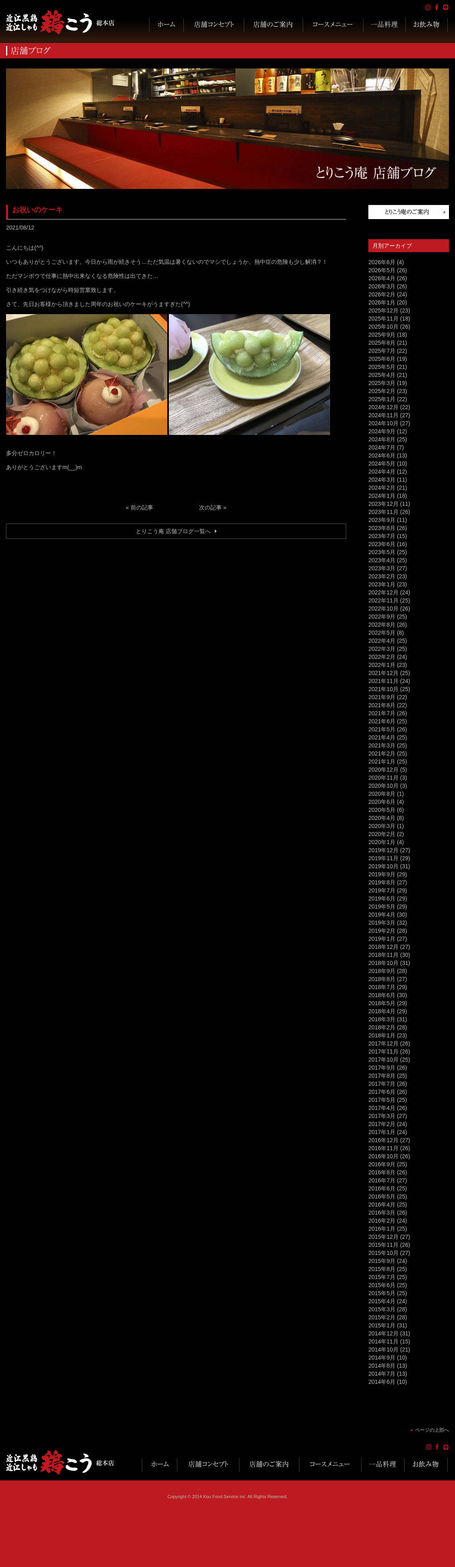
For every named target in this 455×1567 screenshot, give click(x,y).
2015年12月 (383, 1237)
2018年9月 (381, 971)
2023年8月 (381, 528)
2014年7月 (381, 1373)
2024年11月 (383, 415)
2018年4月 (381, 1011)
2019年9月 (381, 874)
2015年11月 (383, 1245)
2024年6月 (381, 455)
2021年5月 (381, 729)
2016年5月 (381, 1196)
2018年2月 (381, 1027)
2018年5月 (381, 1003)
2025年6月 (381, 359)
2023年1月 (381, 584)
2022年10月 (383, 608)
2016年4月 (381, 1204)
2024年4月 (381, 471)
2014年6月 (381, 1382)
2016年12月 (383, 1140)
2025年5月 (381, 367)
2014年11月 (383, 1341)
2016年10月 (383, 1156)
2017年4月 (381, 1108)
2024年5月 (381, 463)
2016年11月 (383, 1148)
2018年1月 (381, 1035)
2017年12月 (383, 1043)
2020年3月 (381, 826)
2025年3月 (381, 383)
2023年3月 (381, 568)
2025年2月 (381, 391)
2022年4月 (381, 641)
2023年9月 (381, 520)
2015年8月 (381, 1269)
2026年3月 (381, 286)
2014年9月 (381, 1357)
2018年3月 (381, 1019)
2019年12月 (383, 850)
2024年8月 (381, 439)
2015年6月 (381, 1285)
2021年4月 (381, 737)
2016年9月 (381, 1164)
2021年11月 (383, 681)
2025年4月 (381, 375)
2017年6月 (381, 1092)
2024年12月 (383, 407)
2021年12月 (383, 673)
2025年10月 (383, 326)
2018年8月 (381, 979)
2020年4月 (381, 818)
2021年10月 (383, 689)
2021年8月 (381, 705)
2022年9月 (381, 616)
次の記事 (210, 507)
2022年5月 (381, 632)
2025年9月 (381, 334)
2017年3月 (381, 1116)
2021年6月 (381, 721)
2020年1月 (381, 842)
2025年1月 (381, 399)
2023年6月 (381, 544)
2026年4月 (381, 278)
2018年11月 (383, 955)
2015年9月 (381, 1261)
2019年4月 (381, 914)
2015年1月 (381, 1325)
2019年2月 (381, 930)
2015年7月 (381, 1277)
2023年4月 (381, 560)
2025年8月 (381, 342)
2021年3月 (381, 745)
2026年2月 (381, 294)
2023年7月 (381, 536)
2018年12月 (383, 947)
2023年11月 (383, 512)
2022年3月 (381, 649)
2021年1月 (381, 761)
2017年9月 (381, 1067)
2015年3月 (381, 1309)
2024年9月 (381, 431)
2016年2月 (381, 1220)
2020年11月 (383, 777)
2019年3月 (381, 922)
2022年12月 (383, 592)
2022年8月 (381, 624)
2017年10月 (383, 1059)
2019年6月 (381, 898)
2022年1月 (381, 665)
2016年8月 (381, 1172)
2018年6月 (381, 995)
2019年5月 (381, 906)
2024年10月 (383, 423)
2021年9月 (381, 697)
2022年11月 (383, 600)
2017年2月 (381, 1124)
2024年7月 (381, 447)
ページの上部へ (432, 1430)
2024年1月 (381, 496)
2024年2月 (381, 487)
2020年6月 (381, 802)
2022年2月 (381, 657)
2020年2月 (381, 834)
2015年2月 (381, 1317)
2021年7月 (381, 713)
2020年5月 (381, 810)
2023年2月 (381, 576)
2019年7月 (381, 890)
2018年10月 (383, 963)
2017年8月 (381, 1075)
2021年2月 (381, 753)
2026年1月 (381, 302)
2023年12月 (383, 504)
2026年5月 (381, 270)
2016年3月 (381, 1212)
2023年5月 (381, 552)
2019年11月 (383, 858)
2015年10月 (383, 1253)
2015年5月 (381, 1293)
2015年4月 (381, 1301)
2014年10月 (383, 1349)
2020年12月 (383, 769)
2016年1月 (381, 1228)
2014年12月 (383, 1333)
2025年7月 (381, 351)
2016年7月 (381, 1180)
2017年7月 (381, 1084)
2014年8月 (381, 1365)
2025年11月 (383, 318)
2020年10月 (383, 785)
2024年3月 (381, 479)
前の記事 (142, 507)
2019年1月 (381, 939)
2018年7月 (381, 987)
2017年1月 (381, 1132)
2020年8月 (381, 794)
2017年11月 (383, 1051)
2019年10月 (383, 866)
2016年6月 (381, 1188)
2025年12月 (383, 310)
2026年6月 (381, 262)
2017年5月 (381, 1100)
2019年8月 (381, 882)
